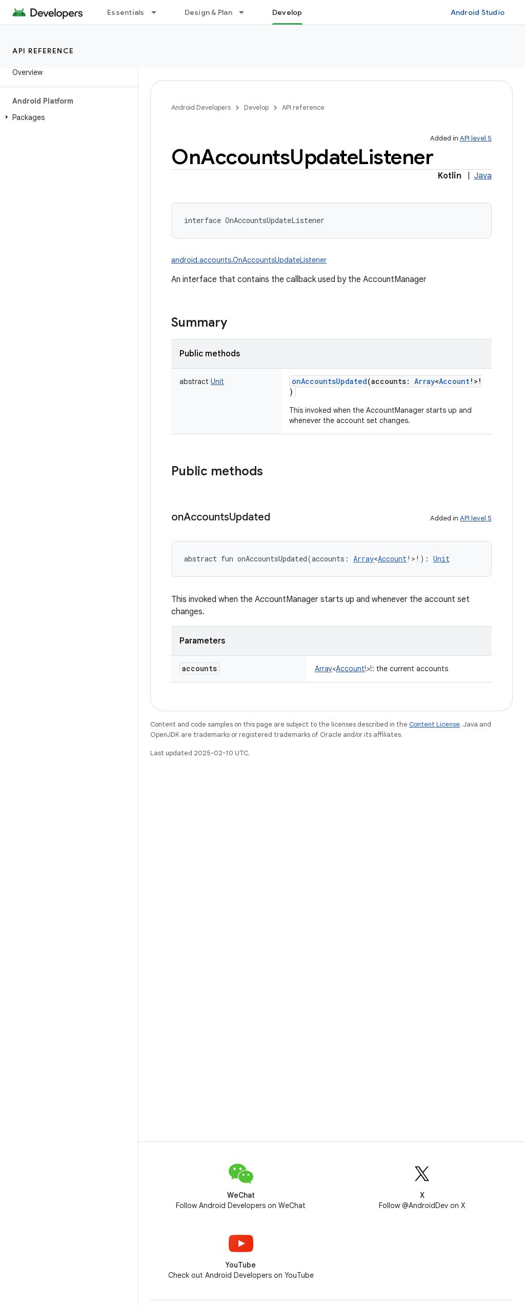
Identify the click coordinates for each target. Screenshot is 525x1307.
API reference (43, 50)
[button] (67, 117)
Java (483, 176)
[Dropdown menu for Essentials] (158, 12)
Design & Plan (208, 12)
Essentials (126, 12)
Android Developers (201, 107)
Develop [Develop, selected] (287, 12)
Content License (434, 724)
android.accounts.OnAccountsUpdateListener (249, 260)
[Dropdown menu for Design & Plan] (246, 12)
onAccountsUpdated (329, 381)
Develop (256, 107)
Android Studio (478, 12)
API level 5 (476, 138)
